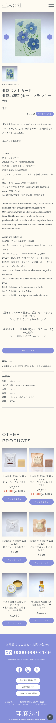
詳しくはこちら (14, 499)
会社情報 (9, 702)
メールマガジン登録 (28, 693)
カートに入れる (45, 114)
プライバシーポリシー (18, 704)
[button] (6, 37)
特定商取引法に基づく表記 (32, 702)
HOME (4, 85)
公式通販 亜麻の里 (28, 680)
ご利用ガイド (28, 687)
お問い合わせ (42, 704)
